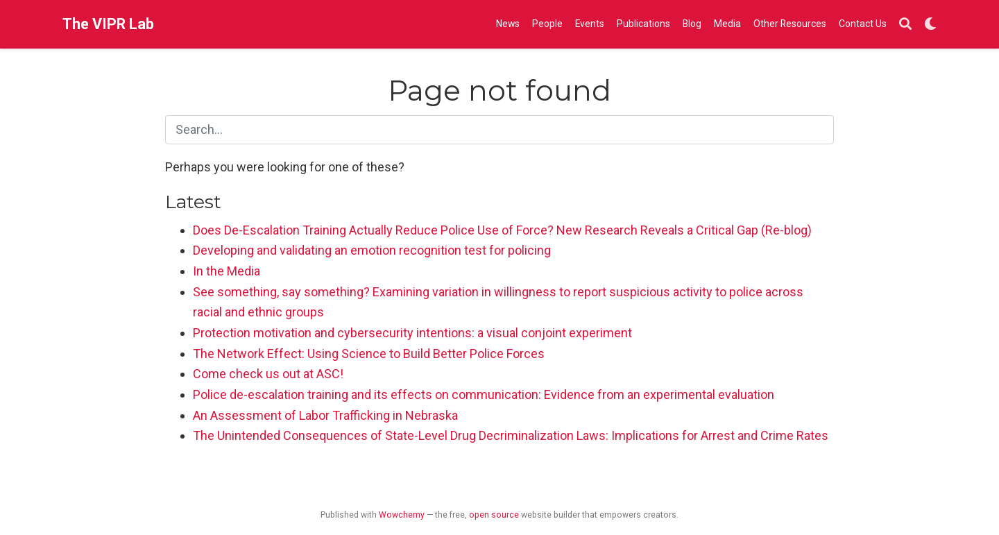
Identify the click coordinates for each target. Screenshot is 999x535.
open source (494, 515)
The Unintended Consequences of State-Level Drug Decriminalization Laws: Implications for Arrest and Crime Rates (510, 435)
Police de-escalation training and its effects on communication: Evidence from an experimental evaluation (483, 394)
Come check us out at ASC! (268, 373)
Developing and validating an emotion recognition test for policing (372, 250)
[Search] (905, 25)
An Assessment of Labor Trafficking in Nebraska (325, 415)
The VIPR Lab (108, 24)
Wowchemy (402, 515)
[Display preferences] (930, 25)
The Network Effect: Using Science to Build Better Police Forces (369, 353)
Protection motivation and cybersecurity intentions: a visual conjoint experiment (412, 332)
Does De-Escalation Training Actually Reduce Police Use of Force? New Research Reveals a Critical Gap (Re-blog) (502, 230)
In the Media (226, 271)
